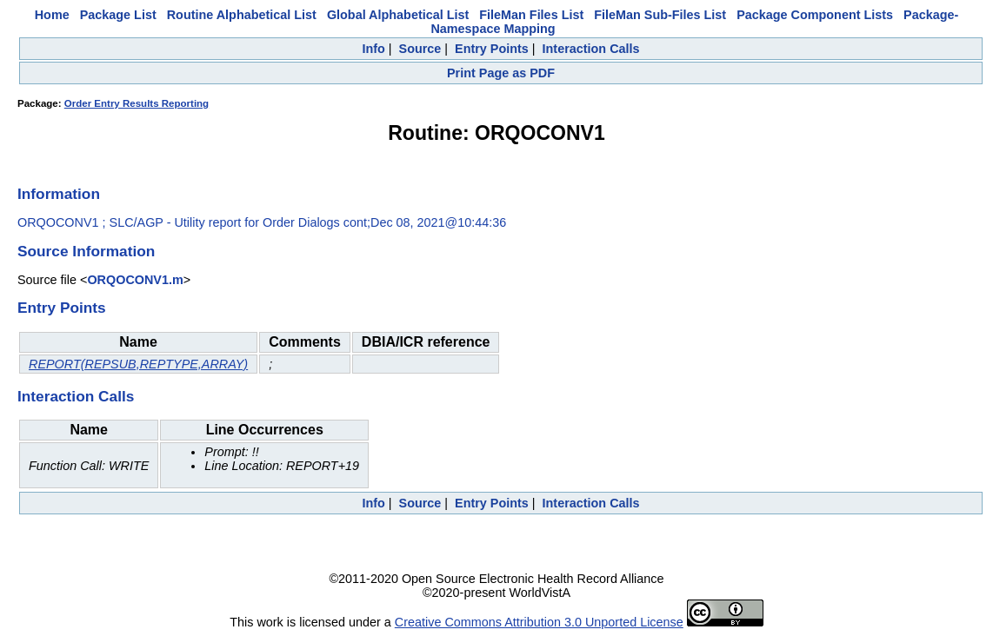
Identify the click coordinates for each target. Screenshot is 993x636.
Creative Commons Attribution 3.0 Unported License (539, 622)
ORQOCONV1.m (135, 280)
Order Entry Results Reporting (136, 103)
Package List (118, 15)
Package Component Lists (814, 15)
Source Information (86, 251)
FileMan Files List (531, 15)
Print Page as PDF (501, 73)
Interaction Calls (591, 49)
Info (373, 49)
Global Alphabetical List (398, 15)
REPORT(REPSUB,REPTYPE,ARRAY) (138, 364)
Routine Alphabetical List (242, 15)
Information (58, 193)
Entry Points (492, 49)
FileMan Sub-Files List (660, 15)
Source (420, 49)
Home (52, 15)
